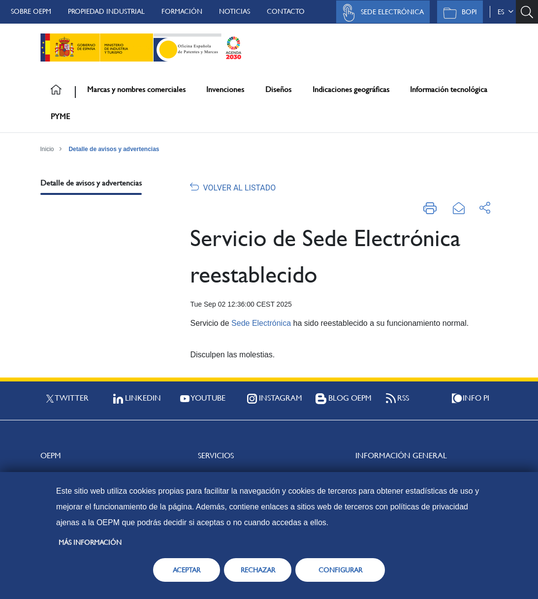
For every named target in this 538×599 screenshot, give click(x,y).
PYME (60, 116)
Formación (181, 11)
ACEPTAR (186, 570)
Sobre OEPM (31, 11)
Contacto (286, 11)
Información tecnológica (448, 89)
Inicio (47, 149)
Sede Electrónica (380, 13)
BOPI (457, 13)
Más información (90, 542)
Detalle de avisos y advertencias (113, 149)
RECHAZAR (258, 570)
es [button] (505, 11)
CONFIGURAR (340, 570)
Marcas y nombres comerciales (136, 89)
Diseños (278, 89)
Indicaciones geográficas (351, 89)
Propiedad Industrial (106, 11)
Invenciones (225, 89)
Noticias (234, 11)
